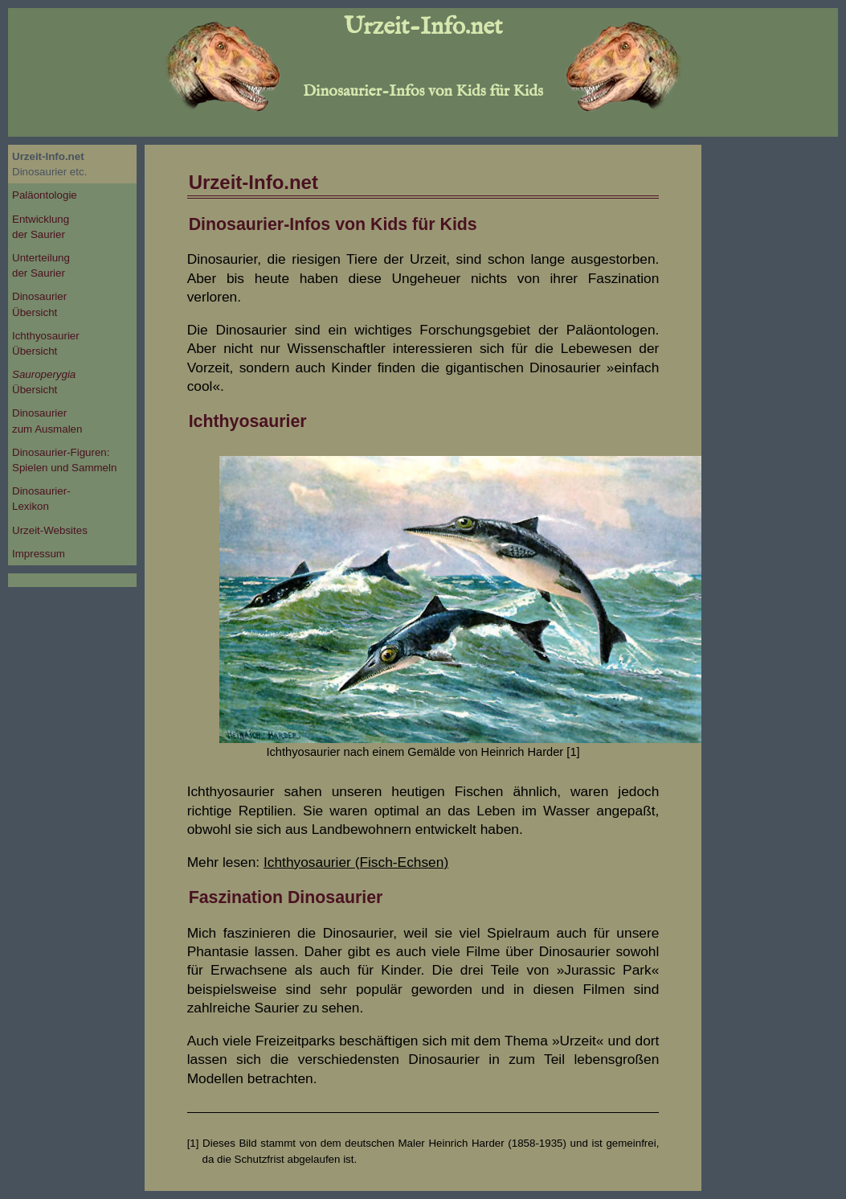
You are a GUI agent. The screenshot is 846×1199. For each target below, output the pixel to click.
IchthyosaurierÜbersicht (46, 343)
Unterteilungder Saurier (41, 265)
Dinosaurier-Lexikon (41, 498)
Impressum (38, 554)
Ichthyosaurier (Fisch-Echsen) (356, 862)
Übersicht (44, 382)
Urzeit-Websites (50, 530)
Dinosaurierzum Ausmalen (47, 420)
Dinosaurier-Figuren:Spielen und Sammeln (64, 460)
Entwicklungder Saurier (40, 226)
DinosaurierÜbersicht (39, 304)
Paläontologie (44, 195)
